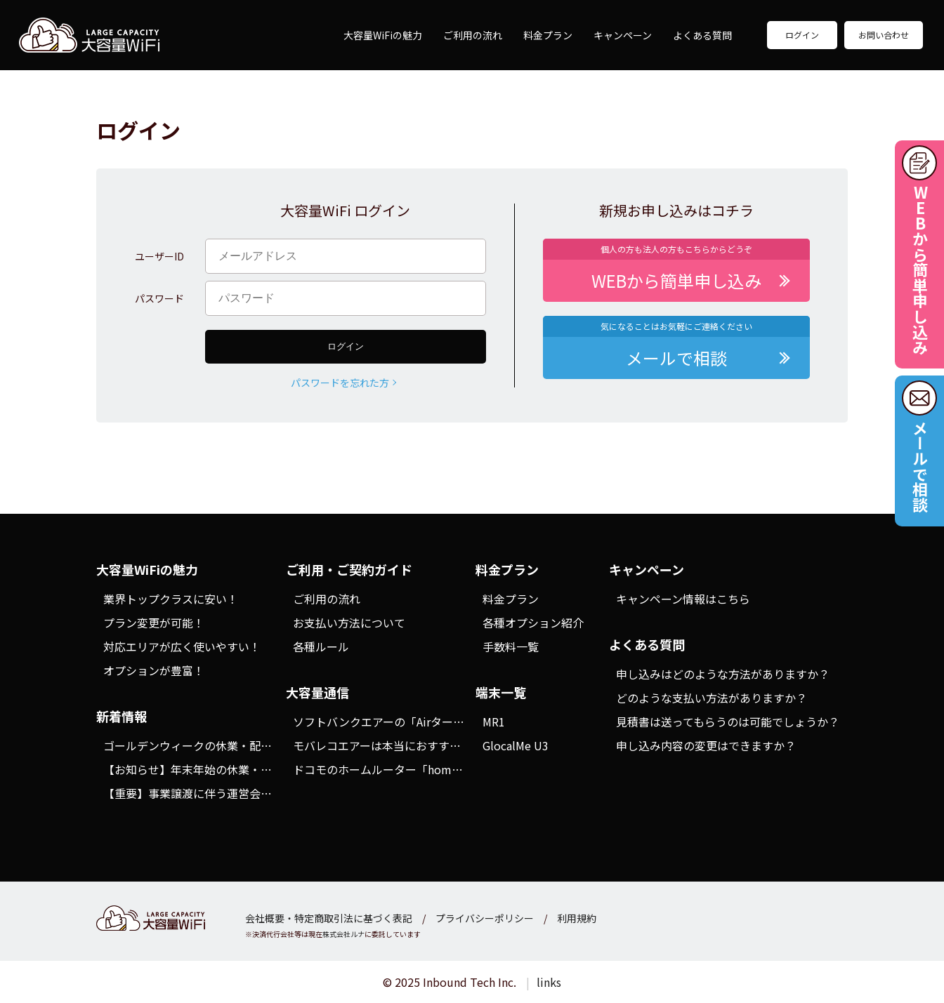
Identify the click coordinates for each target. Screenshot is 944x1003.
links (549, 982)
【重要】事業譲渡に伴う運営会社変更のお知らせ (226, 793)
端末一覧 (501, 692)
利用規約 (576, 918)
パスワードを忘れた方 (340, 382)
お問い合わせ (883, 35)
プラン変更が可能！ (153, 622)
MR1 (494, 721)
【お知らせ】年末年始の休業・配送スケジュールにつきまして (260, 769)
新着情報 (121, 716)
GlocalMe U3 (516, 745)
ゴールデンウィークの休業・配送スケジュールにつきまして (254, 745)
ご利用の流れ (472, 35)
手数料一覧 (511, 646)
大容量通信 (317, 692)
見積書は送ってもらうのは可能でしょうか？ (727, 721)
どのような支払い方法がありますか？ (711, 697)
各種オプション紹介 (533, 622)
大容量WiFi (89, 35)
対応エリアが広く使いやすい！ (182, 646)
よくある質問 (702, 35)
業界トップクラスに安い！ (170, 598)
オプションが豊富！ (153, 670)
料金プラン (547, 35)
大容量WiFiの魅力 (382, 35)
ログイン (802, 35)
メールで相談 (920, 466)
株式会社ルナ (343, 934)
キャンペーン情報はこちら (683, 598)
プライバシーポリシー (484, 918)
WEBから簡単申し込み (920, 269)
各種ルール (321, 646)
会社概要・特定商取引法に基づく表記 (328, 918)
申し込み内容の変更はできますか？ (706, 745)
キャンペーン (623, 35)
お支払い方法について (349, 622)
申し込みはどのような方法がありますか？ (723, 673)
